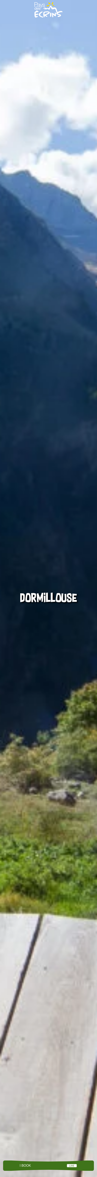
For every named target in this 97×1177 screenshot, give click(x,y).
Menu (48, 1165)
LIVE (72, 1165)
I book (25, 1165)
